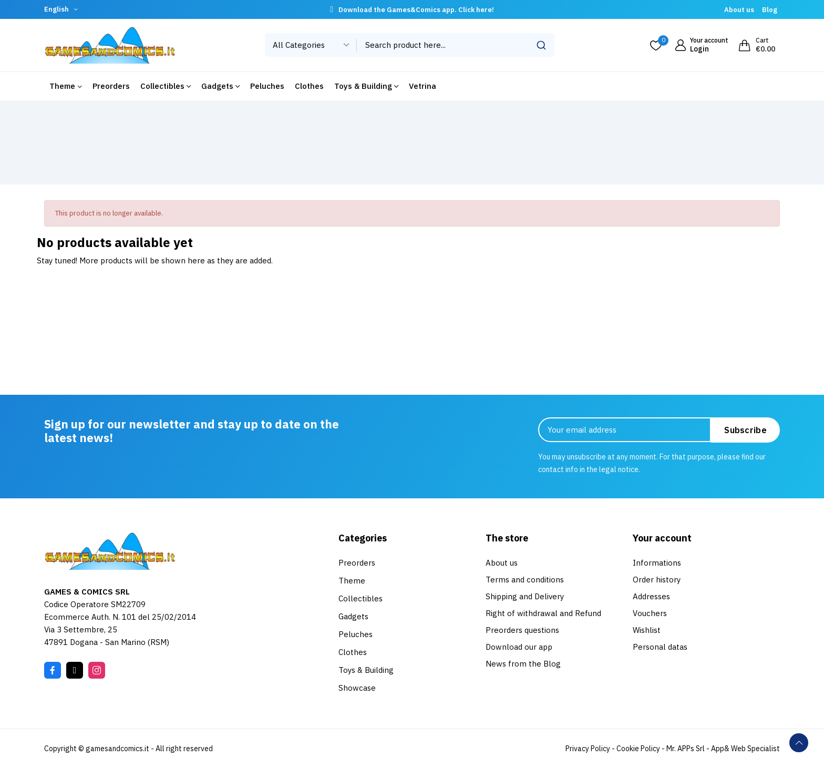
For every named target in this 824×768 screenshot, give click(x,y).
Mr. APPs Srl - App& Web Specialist (723, 748)
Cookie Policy (638, 748)
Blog (769, 9)
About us (739, 9)
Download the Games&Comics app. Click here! (416, 9)
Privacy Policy (587, 748)
